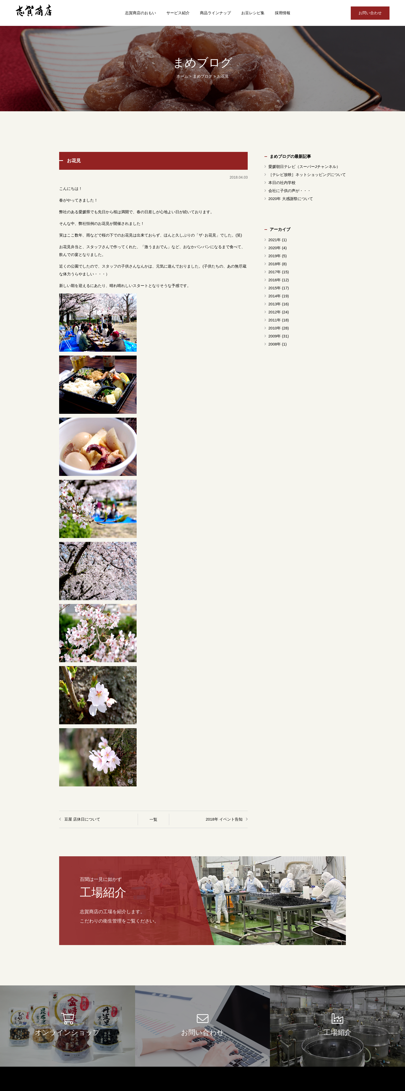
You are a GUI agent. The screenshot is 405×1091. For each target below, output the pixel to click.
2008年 (274, 344)
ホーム (182, 76)
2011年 (274, 320)
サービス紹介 (178, 13)
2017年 (274, 272)
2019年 (274, 256)
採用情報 (282, 13)
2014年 (274, 296)
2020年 (274, 248)
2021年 (274, 240)
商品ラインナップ (215, 13)
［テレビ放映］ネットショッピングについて (307, 174)
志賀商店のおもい (140, 13)
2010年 (274, 328)
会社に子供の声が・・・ (289, 190)
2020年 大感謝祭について (290, 198)
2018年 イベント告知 (224, 819)
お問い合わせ (370, 13)
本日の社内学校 (281, 182)
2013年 (274, 304)
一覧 (153, 819)
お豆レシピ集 (252, 13)
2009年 (274, 336)
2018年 (274, 264)
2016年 (274, 280)
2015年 (274, 288)
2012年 (274, 312)
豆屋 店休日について (82, 819)
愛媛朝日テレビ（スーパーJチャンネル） (304, 166)
